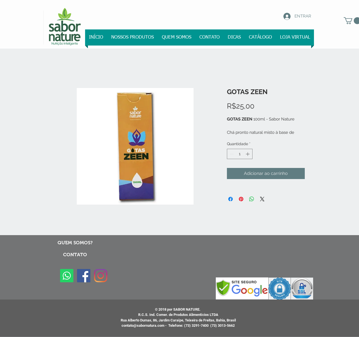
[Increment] (248, 154)
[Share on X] (262, 199)
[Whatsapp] (66, 275)
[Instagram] (100, 275)
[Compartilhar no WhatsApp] (251, 199)
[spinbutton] (240, 154)
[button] (132, 37)
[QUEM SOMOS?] (75, 243)
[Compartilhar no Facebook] (230, 199)
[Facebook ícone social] (83, 275)
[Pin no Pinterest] (241, 199)
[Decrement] (231, 154)
